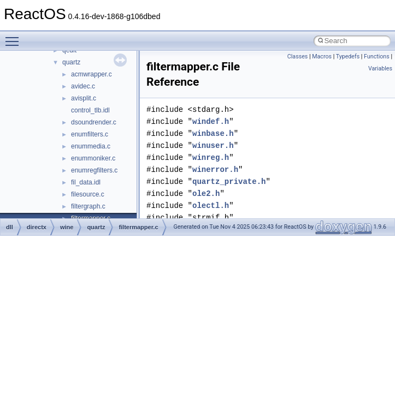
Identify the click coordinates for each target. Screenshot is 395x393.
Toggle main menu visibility (14, 36)
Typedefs (348, 56)
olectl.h (210, 205)
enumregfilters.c (94, 170)
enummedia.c (90, 146)
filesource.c (87, 194)
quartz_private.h (229, 181)
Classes (297, 56)
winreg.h (210, 157)
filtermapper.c (138, 227)
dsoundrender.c (93, 122)
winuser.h (213, 145)
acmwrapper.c (91, 74)
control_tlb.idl (90, 110)
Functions (377, 56)
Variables (380, 68)
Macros (322, 56)
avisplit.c (83, 98)
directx (36, 227)
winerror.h (215, 169)
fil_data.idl (86, 182)
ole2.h (206, 193)
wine (66, 227)
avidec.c (83, 86)
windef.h (210, 121)
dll (9, 227)
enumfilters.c (89, 134)
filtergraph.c (88, 206)
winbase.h (213, 133)
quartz (71, 62)
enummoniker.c (93, 158)
